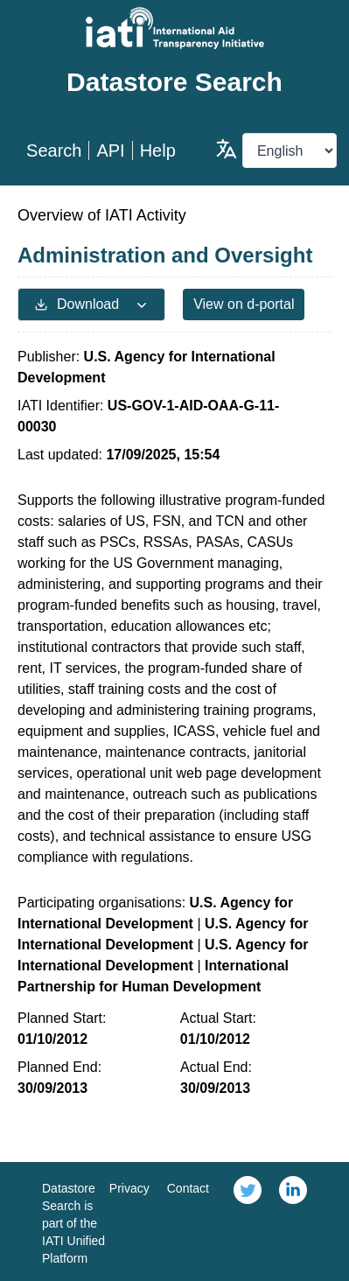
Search (53, 150)
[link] (248, 1221)
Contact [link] (188, 1188)
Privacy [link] (129, 1188)
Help (158, 150)
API (110, 150)
